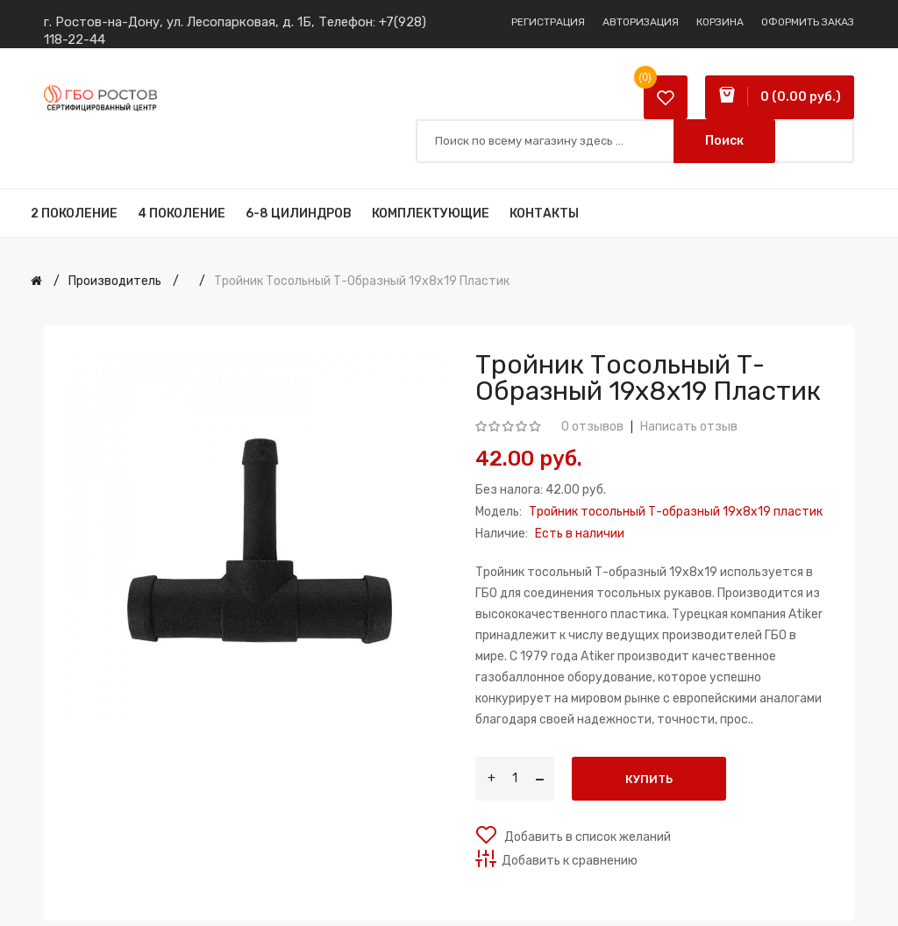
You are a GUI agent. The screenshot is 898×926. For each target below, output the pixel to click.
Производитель (114, 281)
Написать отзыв (689, 426)
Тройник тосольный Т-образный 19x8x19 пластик (362, 281)
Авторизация (640, 22)
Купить (649, 779)
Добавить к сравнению (570, 860)
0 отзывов (592, 426)
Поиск (724, 140)
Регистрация (548, 22)
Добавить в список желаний (586, 837)
